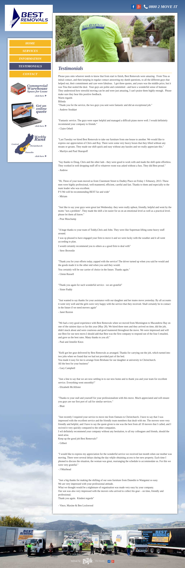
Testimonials (30, 67)
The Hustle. (93, 561)
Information (30, 59)
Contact (30, 74)
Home (30, 43)
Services (30, 51)
